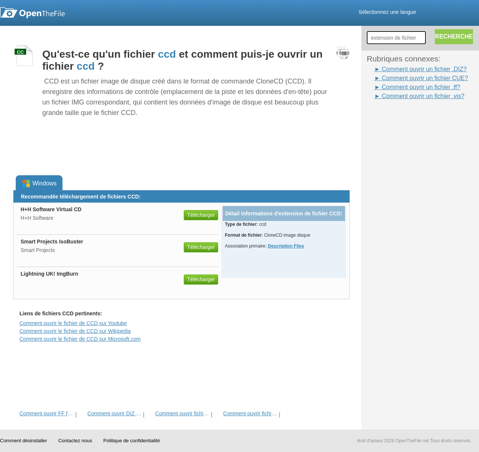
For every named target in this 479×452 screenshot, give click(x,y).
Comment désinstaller (23, 440)
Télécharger (201, 215)
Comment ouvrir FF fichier (46, 413)
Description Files (286, 246)
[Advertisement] (396, 213)
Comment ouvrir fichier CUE (182, 413)
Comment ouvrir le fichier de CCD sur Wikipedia (75, 331)
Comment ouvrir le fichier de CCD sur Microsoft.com (80, 339)
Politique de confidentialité (131, 440)
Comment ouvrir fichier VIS (250, 413)
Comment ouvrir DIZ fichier (114, 413)
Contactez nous (75, 440)
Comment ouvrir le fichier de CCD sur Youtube (73, 323)
